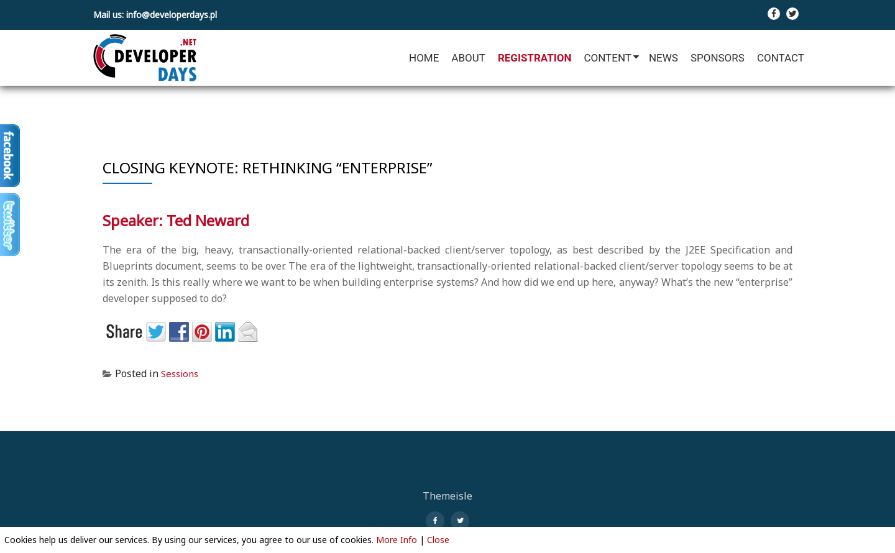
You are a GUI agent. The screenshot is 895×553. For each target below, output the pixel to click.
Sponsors (718, 57)
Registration (535, 57)
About (468, 57)
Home (424, 57)
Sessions (181, 373)
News (663, 57)
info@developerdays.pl (171, 15)
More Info (396, 540)
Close (438, 540)
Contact (780, 57)
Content (607, 57)
